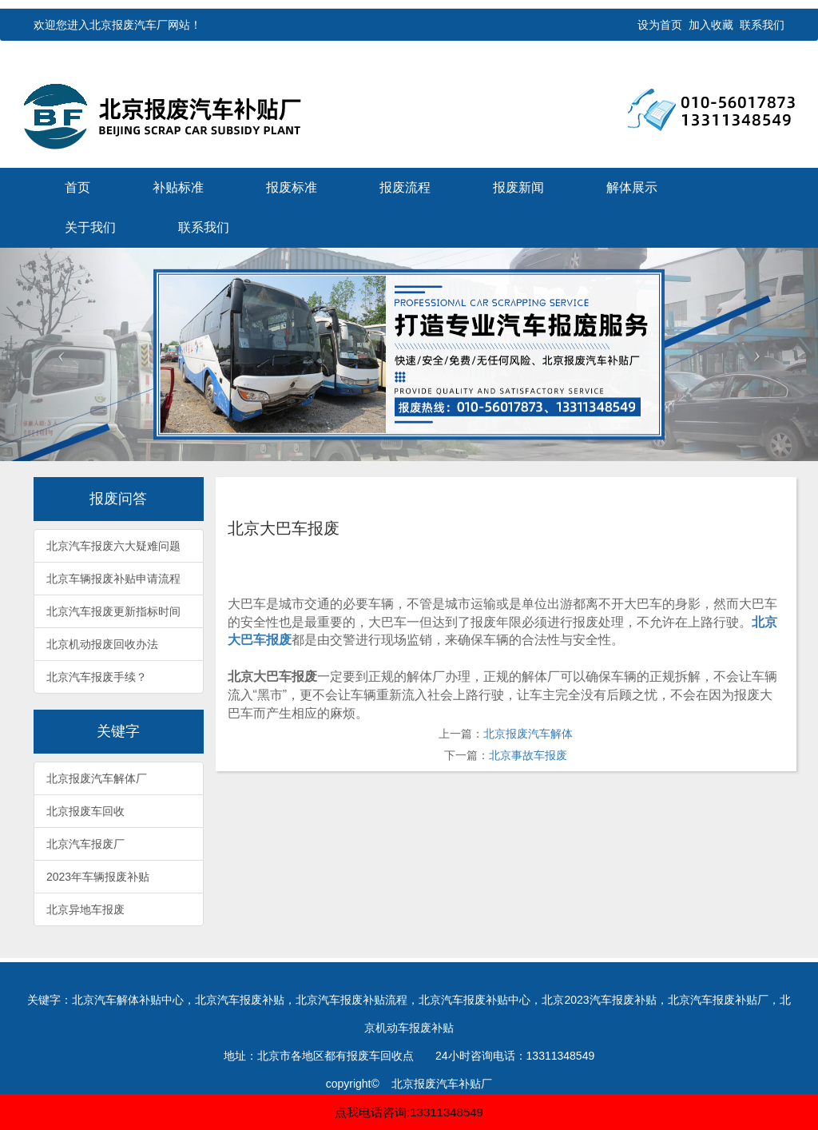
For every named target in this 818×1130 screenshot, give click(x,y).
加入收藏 (711, 24)
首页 (77, 187)
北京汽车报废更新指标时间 (113, 611)
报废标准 (291, 187)
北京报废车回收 (85, 811)
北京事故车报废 (528, 755)
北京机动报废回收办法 (102, 644)
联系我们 (762, 24)
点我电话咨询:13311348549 (409, 1112)
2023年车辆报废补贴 (97, 876)
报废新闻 (518, 187)
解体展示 (631, 187)
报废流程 (405, 187)
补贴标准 (178, 187)
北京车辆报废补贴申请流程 (113, 578)
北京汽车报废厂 (85, 844)
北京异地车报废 (85, 909)
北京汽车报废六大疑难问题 (113, 545)
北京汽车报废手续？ (96, 676)
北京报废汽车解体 (528, 733)
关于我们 (90, 227)
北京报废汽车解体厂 (96, 778)
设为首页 (659, 24)
